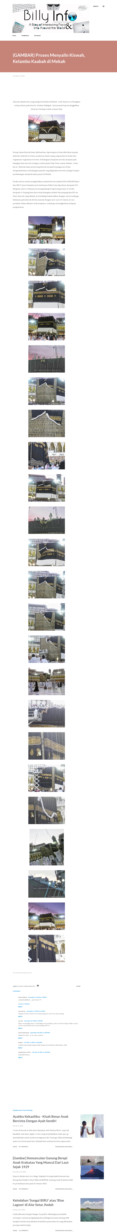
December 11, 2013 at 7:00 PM (37, 997)
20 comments (23, 1189)
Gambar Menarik (29, 986)
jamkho (20, 1042)
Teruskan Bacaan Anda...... (64, 1146)
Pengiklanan (25, 35)
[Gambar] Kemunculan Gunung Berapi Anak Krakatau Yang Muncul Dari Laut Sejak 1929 (41, 1162)
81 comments (23, 1146)
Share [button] (78, 986)
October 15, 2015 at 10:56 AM (33, 1042)
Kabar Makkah (22, 997)
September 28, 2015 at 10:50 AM (40, 1032)
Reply (20, 1007)
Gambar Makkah (24, 1004)
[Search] (95, 6)
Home (14, 35)
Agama (20, 986)
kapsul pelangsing (23, 1032)
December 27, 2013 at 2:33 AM (33, 1021)
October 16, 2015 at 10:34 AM (41, 1052)
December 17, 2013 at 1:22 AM (36, 1011)
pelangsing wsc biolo (24, 1052)
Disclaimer (37, 35)
